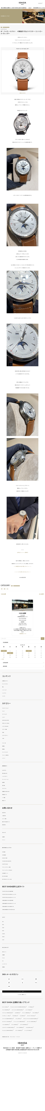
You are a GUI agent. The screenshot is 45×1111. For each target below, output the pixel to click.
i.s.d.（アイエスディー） (9, 736)
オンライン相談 (7, 819)
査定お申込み (6, 825)
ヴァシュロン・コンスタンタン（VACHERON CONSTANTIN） (19, 1025)
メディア (5, 917)
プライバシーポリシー (26, 1085)
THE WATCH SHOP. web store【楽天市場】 (14, 891)
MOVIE (4, 928)
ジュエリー (5, 717)
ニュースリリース (7, 964)
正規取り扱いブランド (9, 681)
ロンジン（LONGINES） (8, 1067)
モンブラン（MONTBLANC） (26, 1067)
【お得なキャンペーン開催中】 (22, 553)
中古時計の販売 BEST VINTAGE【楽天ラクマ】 (15, 907)
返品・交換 (5, 786)
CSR (3, 961)
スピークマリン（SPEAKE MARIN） (12, 1064)
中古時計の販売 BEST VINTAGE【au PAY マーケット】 (18, 904)
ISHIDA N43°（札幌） (8, 858)
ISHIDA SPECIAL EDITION (10, 720)
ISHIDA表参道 (6, 855)
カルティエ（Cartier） (8, 1023)
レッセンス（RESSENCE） (32, 1064)
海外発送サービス (7, 795)
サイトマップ (38, 1085)
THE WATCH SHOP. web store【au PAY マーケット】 (17, 898)
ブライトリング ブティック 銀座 (12, 867)
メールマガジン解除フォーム (22, 1009)
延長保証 (5, 783)
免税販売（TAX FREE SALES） (10, 792)
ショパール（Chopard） (9, 1034)
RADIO (4, 931)
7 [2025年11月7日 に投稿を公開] (28, 651)
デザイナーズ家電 (7, 729)
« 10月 (2, 659)
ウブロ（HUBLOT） (27, 1043)
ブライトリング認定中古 (9, 755)
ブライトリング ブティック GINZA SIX (13, 870)
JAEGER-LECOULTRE (11, 27)
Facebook (2, 589)
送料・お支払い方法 (8, 773)
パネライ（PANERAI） (29, 1040)
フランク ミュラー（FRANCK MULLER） (13, 1037)
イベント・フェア (7, 690)
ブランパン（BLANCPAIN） (23, 1028)
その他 (4, 739)
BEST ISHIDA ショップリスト (13, 847)
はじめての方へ (7, 770)
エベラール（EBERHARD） (9, 1072)
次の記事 (41, 594)
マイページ (6, 832)
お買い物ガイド (8, 766)
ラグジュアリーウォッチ (9, 708)
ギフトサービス (7, 789)
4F (2, 27)
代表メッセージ (7, 952)
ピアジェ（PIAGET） (7, 1052)
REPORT (4, 937)
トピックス (5, 696)
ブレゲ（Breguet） (7, 1028)
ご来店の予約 (6, 816)
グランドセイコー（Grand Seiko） (12, 1058)
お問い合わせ (6, 813)
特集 (3, 687)
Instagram (5, 589)
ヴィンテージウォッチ (9, 752)
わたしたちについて (9, 947)
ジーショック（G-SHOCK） (27, 1078)
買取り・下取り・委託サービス (11, 822)
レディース (5, 758)
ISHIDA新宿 (5, 852)
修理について (6, 801)
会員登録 (5, 837)
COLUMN (5, 934)
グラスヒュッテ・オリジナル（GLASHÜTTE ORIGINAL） (18, 1055)
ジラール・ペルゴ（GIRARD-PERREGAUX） (14, 1049)
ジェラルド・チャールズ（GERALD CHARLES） (15, 1070)
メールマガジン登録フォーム (22, 1003)
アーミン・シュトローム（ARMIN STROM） (14, 1061)
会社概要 (5, 955)
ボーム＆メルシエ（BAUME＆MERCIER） (14, 1075)
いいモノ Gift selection (9, 726)
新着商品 (5, 746)
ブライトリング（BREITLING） (11, 1040)
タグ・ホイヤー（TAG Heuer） (23, 1046)
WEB (3, 922)
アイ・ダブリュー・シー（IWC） (10, 1043)
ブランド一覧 (6, 743)
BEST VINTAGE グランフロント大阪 (12, 879)
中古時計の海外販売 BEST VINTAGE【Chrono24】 (16, 910)
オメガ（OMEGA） (33, 1037)
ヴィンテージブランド (9, 684)
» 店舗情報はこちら (22, 634)
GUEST (4, 940)
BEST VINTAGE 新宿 (8, 876)
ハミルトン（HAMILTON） (9, 1078)
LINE (9, 995)
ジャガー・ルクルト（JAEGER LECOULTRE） (14, 1031)
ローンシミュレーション (9, 780)
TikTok (36, 988)
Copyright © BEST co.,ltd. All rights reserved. (22, 1101)
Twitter (7, 589)
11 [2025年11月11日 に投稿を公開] (10, 653)
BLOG (22, 981)
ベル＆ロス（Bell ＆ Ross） (27, 1072)
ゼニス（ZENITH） (7, 1046)
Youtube (9, 981)
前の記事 (3, 594)
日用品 (4, 733)
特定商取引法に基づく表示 (10, 1085)
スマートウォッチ (7, 714)
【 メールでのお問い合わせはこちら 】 (22, 572)
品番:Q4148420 (23, 93)
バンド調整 (5, 798)
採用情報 (5, 967)
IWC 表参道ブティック (9, 873)
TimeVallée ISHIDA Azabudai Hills (12, 861)
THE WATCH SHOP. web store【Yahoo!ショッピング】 (18, 895)
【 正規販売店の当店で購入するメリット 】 (22, 567)
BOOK (4, 925)
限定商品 (5, 749)
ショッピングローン (8, 777)
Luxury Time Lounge (8, 864)
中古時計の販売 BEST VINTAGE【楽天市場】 (15, 901)
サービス (5, 958)
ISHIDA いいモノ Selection (10, 723)
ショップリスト (7, 693)
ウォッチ (5, 711)
